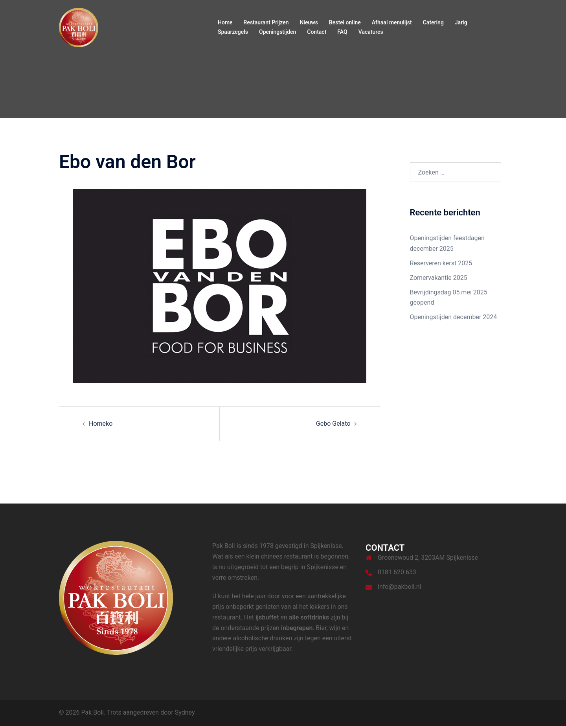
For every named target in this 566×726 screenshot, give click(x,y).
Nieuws (309, 22)
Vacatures (370, 32)
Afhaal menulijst (392, 22)
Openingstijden (277, 32)
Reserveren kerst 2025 (441, 263)
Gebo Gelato (333, 423)
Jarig (461, 22)
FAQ (342, 32)
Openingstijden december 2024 (453, 317)
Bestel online (345, 22)
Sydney (185, 712)
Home (225, 22)
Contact (316, 32)
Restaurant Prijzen (266, 22)
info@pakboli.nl (399, 586)
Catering (433, 22)
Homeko (100, 423)
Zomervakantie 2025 (438, 277)
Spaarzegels (233, 32)
